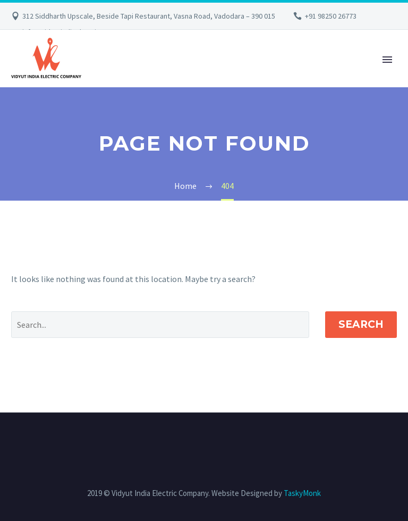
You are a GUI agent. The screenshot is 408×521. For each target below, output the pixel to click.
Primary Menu (387, 59)
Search (361, 324)
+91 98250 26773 (330, 16)
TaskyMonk (302, 493)
